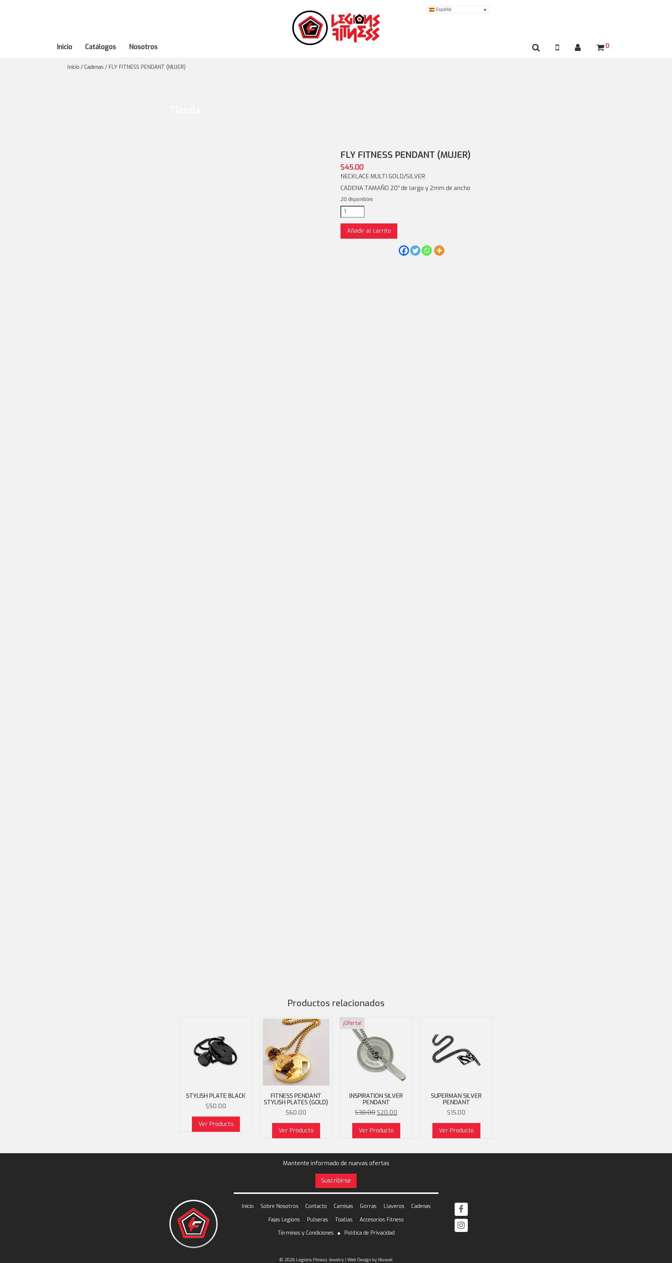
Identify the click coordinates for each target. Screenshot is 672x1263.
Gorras (368, 1206)
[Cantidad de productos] (353, 212)
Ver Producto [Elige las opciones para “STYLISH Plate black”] (215, 1124)
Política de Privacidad (369, 1232)
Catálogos (100, 47)
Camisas (343, 1206)
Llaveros (394, 1206)
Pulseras (317, 1219)
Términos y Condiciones (306, 1232)
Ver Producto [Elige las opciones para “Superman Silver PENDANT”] (456, 1130)
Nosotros (143, 47)
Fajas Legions (284, 1219)
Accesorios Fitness (382, 1219)
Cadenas (94, 67)
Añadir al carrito (369, 231)
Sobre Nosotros (279, 1206)
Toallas (344, 1219)
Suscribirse (336, 1181)
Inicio (64, 47)
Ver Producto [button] (296, 1130)
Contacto (316, 1206)
